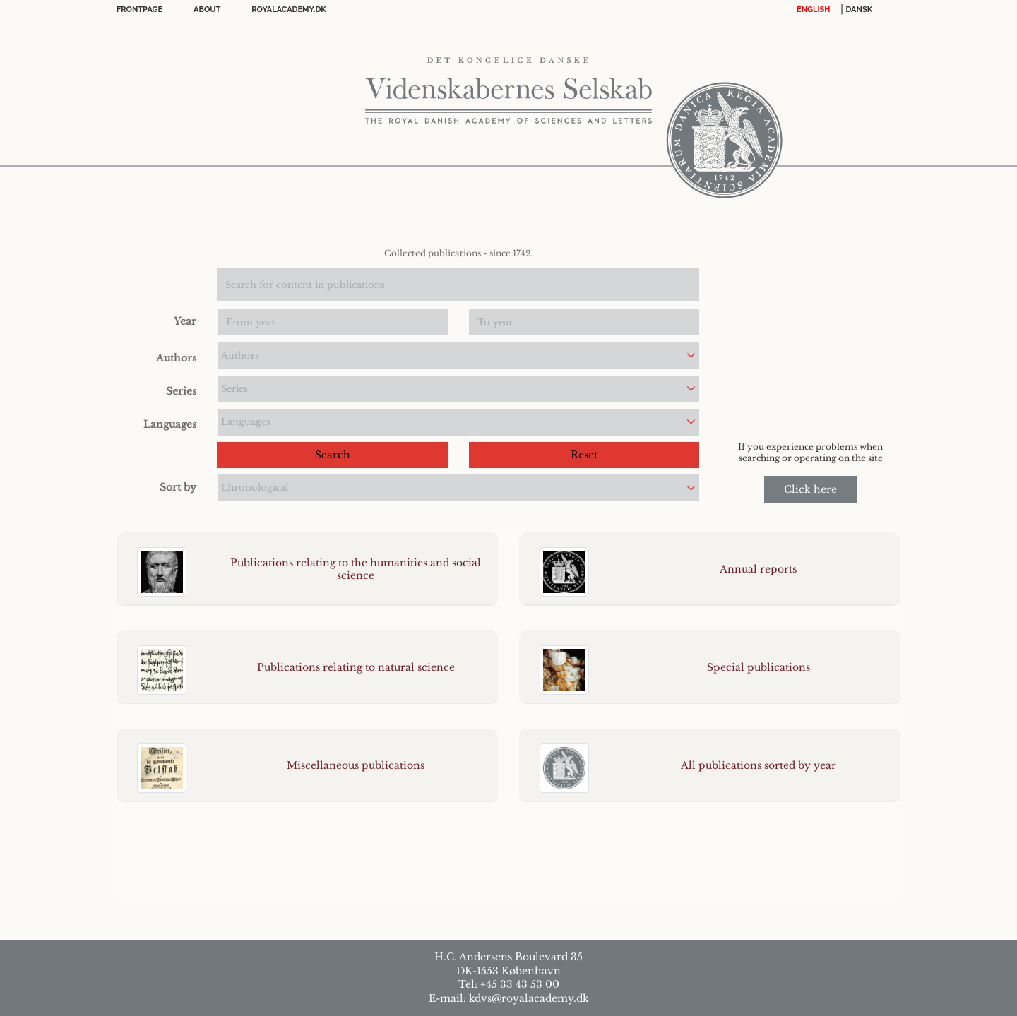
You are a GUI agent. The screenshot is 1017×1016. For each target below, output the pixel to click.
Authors (176, 358)
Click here (810, 489)
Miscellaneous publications (355, 765)
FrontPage (139, 9)
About (207, 9)
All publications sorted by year (758, 765)
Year (185, 321)
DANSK (859, 9)
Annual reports (758, 569)
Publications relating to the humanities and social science (355, 569)
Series (181, 391)
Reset (584, 454)
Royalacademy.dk (288, 9)
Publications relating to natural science (356, 667)
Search (332, 454)
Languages (169, 424)
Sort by (178, 487)
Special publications (758, 667)
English (814, 9)
